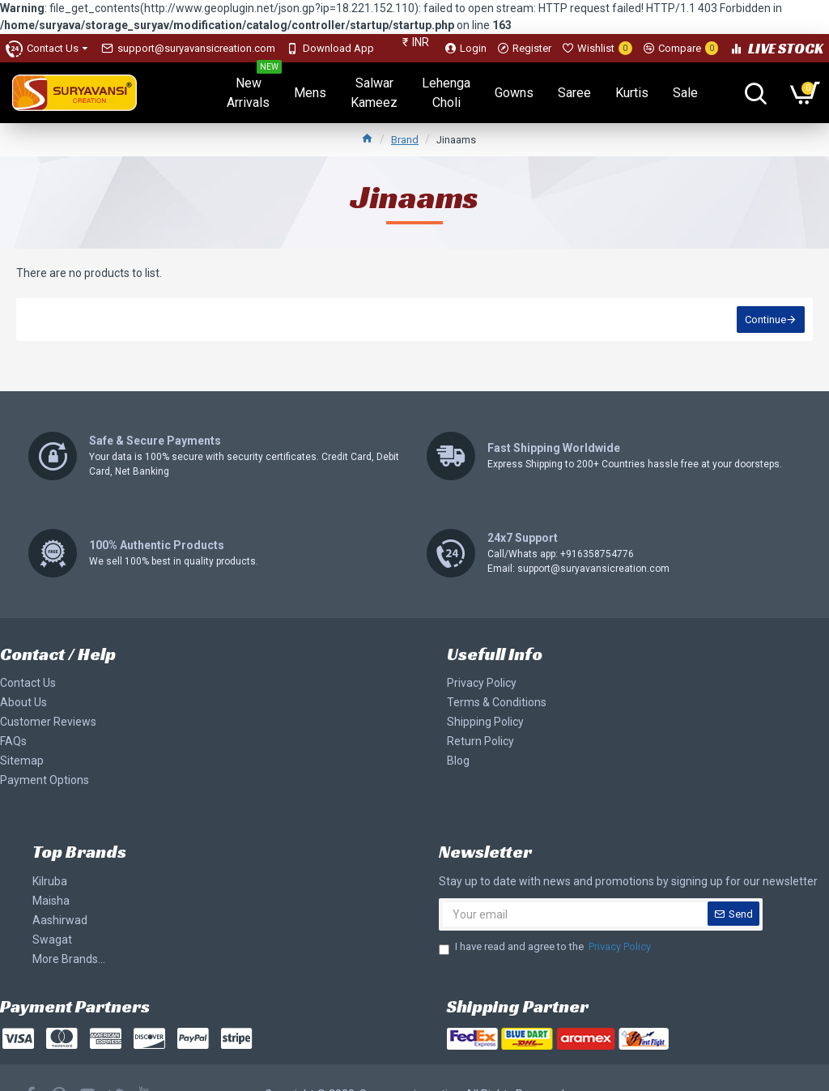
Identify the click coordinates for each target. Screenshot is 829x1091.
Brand (405, 140)
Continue (765, 319)
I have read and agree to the (546, 947)
